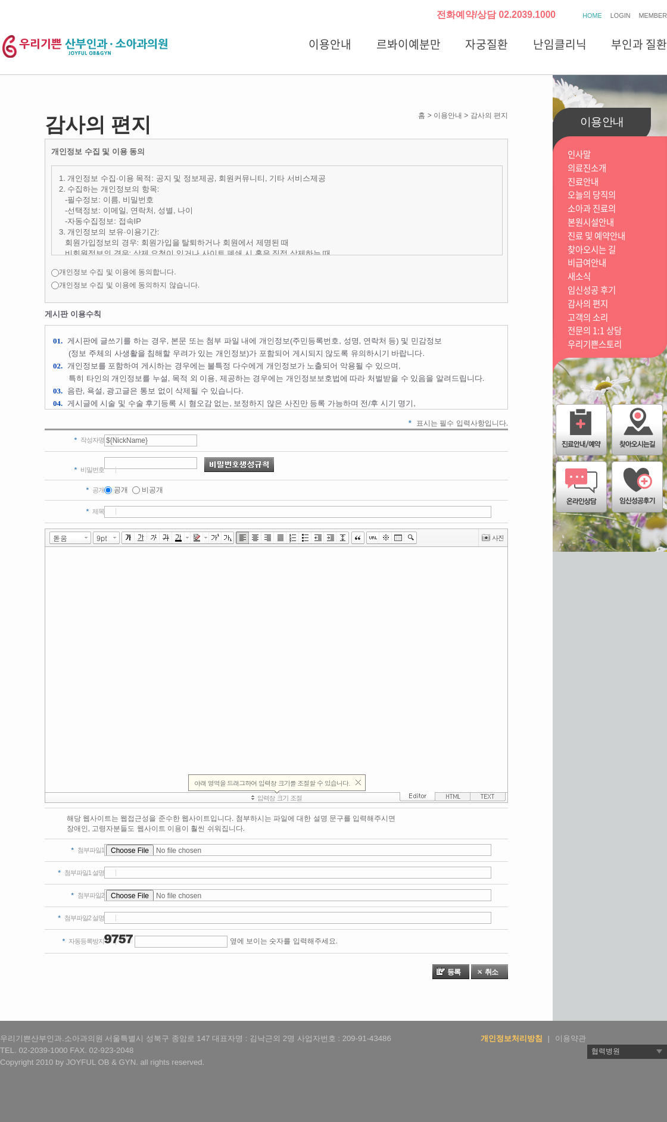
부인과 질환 (639, 44)
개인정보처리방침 (512, 1038)
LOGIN (620, 15)
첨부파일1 (87, 850)
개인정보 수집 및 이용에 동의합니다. (117, 272)
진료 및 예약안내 (596, 236)
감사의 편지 (588, 304)
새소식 (579, 276)
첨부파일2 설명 (81, 917)
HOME (591, 15)
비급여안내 (587, 263)
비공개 (152, 490)
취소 (491, 972)
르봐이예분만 (408, 44)
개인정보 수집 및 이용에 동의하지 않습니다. (129, 285)
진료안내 (583, 182)
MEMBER (653, 15)
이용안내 (329, 44)
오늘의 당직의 (592, 195)
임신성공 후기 (592, 290)
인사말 (579, 154)
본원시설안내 (591, 222)
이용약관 (570, 1038)
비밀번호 (89, 469)
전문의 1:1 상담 (595, 330)
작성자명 (89, 439)
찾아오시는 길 (592, 249)
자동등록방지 (83, 941)
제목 (95, 511)
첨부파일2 (87, 895)
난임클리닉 (560, 44)
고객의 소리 (588, 317)
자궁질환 (486, 44)
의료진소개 (587, 168)
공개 (121, 490)
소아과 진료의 (592, 208)
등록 (453, 972)
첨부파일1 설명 (81, 872)
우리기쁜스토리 (595, 344)
